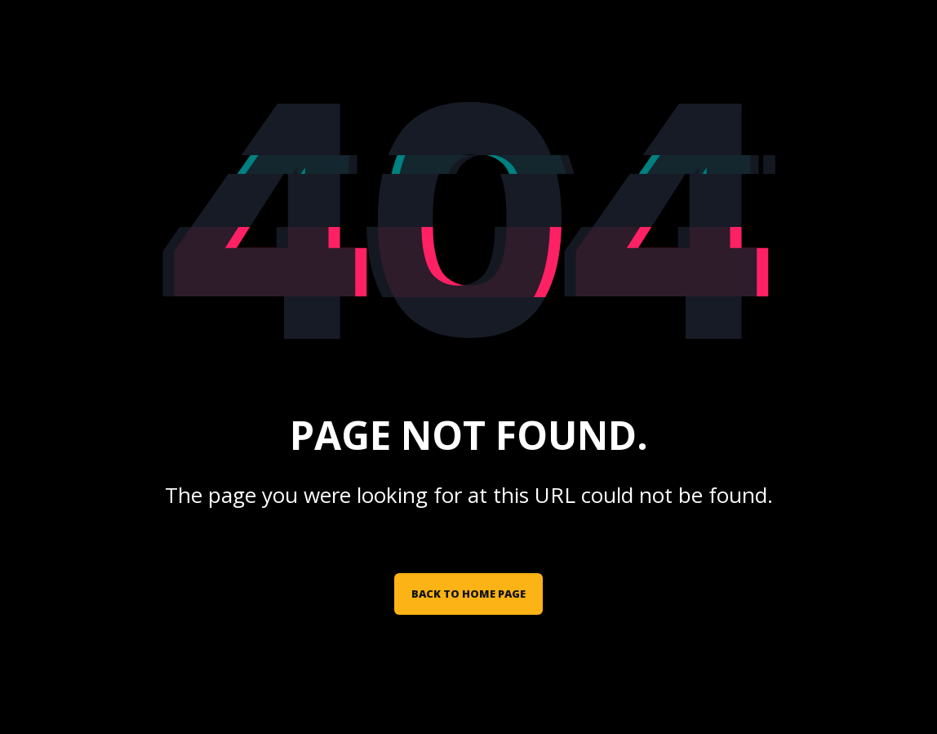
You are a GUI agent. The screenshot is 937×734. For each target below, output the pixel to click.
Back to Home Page (468, 593)
